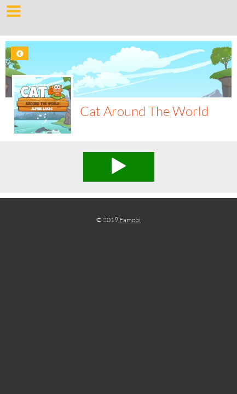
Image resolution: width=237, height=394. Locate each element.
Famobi (130, 220)
